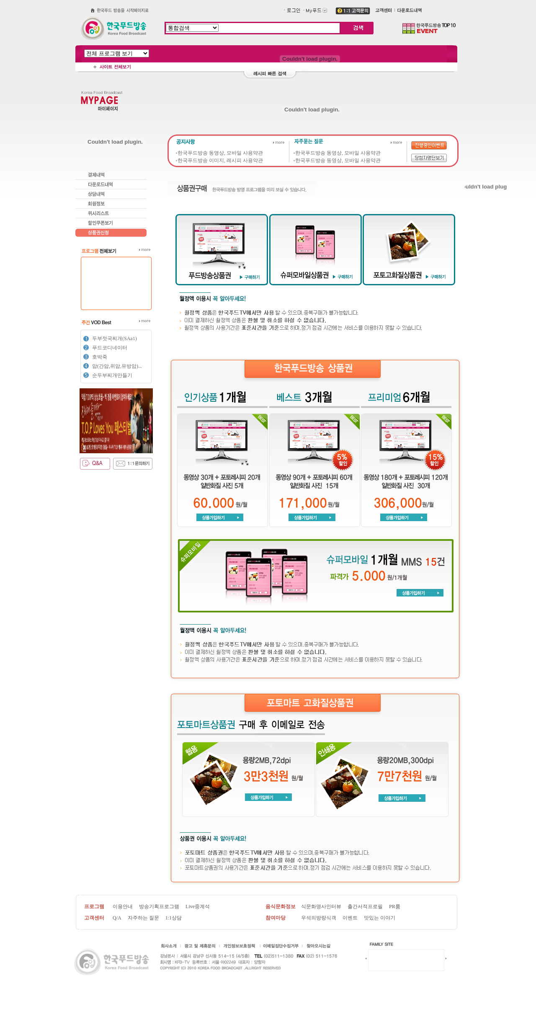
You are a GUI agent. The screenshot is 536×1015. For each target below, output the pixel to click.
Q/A (117, 918)
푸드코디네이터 (109, 348)
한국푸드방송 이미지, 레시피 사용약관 (220, 160)
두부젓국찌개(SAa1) (114, 338)
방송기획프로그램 (159, 906)
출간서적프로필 (365, 906)
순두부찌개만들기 (112, 375)
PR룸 (394, 906)
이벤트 (350, 918)
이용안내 (123, 906)
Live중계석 (198, 906)
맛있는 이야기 (379, 918)
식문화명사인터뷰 (321, 906)
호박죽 (99, 357)
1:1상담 (173, 918)
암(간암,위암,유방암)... (117, 366)
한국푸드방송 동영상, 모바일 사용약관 (220, 153)
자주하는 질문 (143, 918)
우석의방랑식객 (318, 918)
